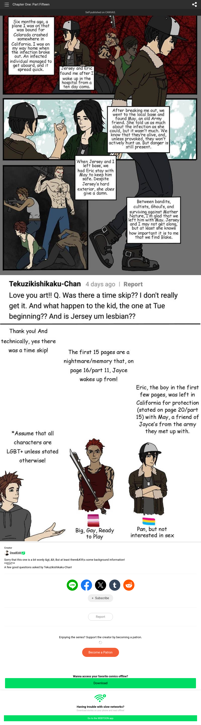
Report (100, 617)
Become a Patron (101, 652)
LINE (72, 585)
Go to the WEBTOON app (100, 718)
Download (100, 683)
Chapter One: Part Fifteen (31, 4)
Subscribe (102, 598)
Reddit (128, 585)
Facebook (86, 585)
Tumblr (114, 585)
